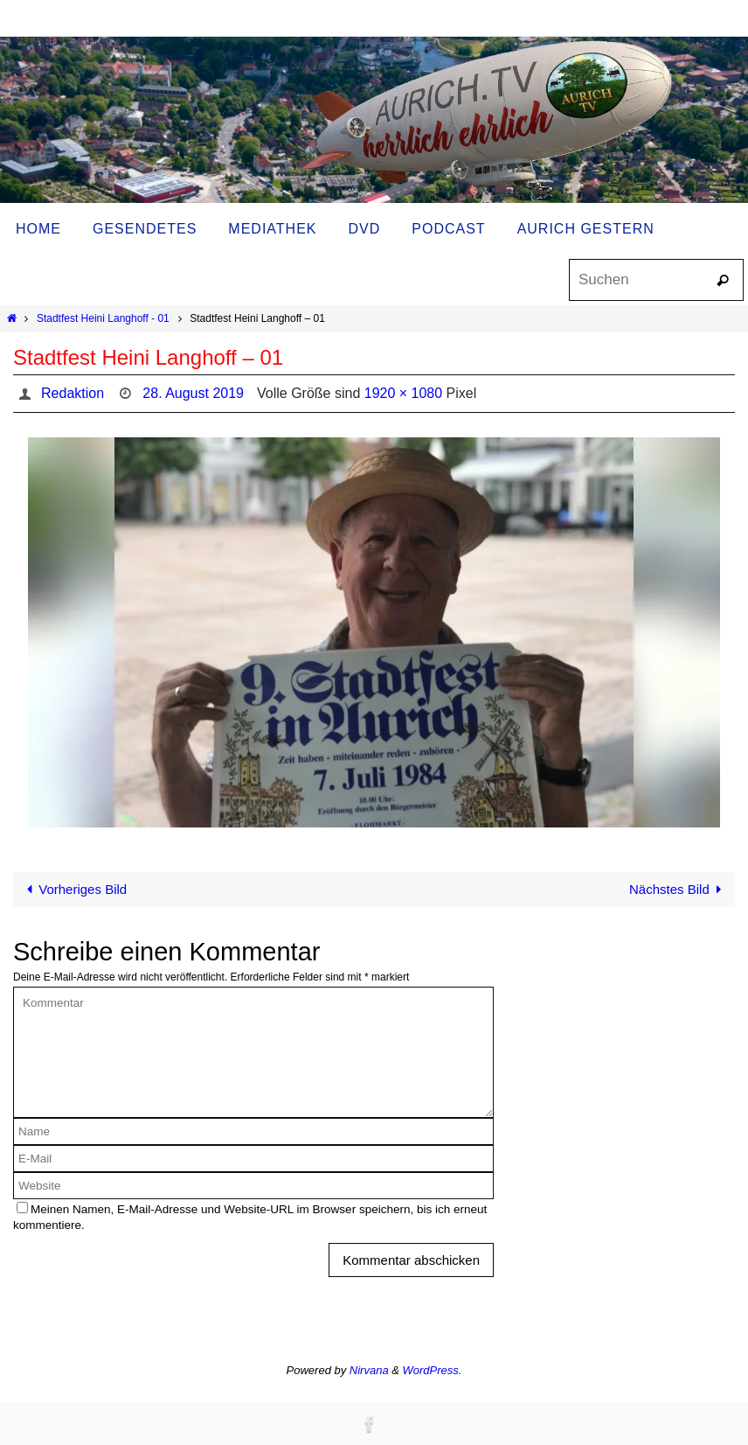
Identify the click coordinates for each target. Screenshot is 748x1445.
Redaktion (72, 393)
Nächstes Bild (678, 889)
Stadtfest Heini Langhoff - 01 (103, 318)
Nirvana (369, 1370)
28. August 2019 (193, 393)
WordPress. (432, 1370)
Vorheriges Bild (73, 889)
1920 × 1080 (403, 393)
